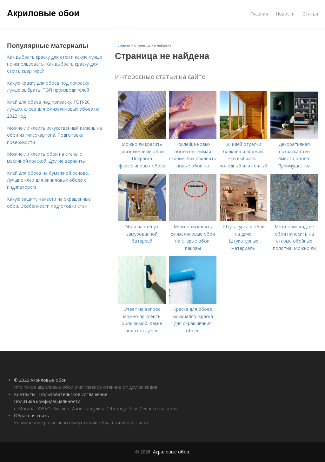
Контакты (24, 394)
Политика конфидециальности (47, 401)
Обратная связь (31, 416)
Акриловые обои (43, 13)
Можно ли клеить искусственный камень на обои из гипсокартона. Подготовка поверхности (54, 135)
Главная (259, 14)
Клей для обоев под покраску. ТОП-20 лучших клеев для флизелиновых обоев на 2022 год (53, 109)
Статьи (310, 14)
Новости (285, 14)
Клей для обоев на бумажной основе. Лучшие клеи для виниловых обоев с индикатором (48, 180)
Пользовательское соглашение (73, 394)
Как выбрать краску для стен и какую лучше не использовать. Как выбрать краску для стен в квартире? (54, 64)
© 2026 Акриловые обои (40, 380)
